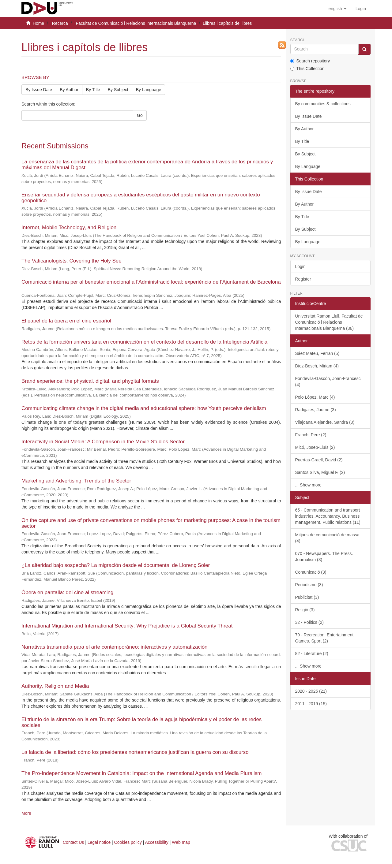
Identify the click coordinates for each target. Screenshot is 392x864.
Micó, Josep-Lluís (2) (315, 447)
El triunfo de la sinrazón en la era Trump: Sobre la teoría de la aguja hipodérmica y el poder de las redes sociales (141, 722)
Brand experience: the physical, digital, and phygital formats (90, 381)
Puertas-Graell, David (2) (319, 459)
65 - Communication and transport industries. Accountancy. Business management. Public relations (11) (327, 516)
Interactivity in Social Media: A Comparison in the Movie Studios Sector (103, 442)
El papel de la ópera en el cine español (66, 321)
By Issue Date (38, 89)
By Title (93, 89)
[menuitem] (361, 8)
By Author (69, 89)
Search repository (310, 60)
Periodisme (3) (309, 584)
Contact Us (73, 842)
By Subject (118, 89)
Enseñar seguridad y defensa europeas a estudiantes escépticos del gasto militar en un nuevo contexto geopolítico (140, 197)
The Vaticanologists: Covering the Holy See (71, 261)
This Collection (307, 68)
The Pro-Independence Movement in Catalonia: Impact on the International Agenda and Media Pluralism (141, 773)
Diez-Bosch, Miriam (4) (317, 365)
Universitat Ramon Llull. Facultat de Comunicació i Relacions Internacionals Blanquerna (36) (329, 322)
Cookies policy (128, 842)
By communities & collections (323, 103)
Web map (181, 842)
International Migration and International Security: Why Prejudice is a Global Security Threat (126, 626)
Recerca (60, 23)
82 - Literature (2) (311, 653)
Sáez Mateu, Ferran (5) (317, 353)
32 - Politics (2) (309, 622)
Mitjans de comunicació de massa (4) (327, 537)
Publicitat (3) (307, 597)
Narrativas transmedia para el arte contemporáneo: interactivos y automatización (114, 647)
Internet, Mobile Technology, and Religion (68, 227)
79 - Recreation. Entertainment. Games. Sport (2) (325, 637)
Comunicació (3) (310, 572)
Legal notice (99, 842)
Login (300, 266)
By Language (148, 89)
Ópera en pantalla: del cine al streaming (67, 592)
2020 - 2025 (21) (311, 691)
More (26, 813)
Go (140, 115)
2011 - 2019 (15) (311, 703)
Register (303, 279)
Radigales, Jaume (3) (315, 409)
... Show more (308, 484)
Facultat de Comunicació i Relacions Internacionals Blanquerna (136, 23)
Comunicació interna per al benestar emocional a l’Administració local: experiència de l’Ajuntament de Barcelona (151, 282)
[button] (337, 8)
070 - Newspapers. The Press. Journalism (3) (324, 556)
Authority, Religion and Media (55, 686)
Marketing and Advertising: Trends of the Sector (76, 481)
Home (38, 23)
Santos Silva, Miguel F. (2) (320, 472)
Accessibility (156, 842)
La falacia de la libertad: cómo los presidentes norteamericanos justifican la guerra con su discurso (135, 752)
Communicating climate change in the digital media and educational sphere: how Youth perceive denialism (143, 408)
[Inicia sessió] (361, 8)
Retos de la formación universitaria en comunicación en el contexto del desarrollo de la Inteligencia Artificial (145, 342)
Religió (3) (305, 609)
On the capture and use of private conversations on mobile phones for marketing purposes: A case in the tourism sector (151, 523)
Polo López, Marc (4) (315, 397)
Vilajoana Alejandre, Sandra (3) (325, 422)
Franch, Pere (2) (310, 434)
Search (298, 40)
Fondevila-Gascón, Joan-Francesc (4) (328, 381)
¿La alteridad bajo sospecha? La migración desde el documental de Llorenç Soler (115, 565)
